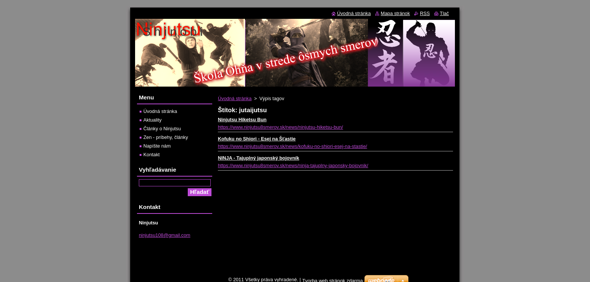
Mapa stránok (395, 13)
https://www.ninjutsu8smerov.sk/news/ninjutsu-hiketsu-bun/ (280, 127)
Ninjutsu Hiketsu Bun (242, 119)
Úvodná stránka (235, 98)
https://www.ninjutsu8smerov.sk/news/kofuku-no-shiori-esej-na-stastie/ (292, 146)
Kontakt (151, 154)
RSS (425, 13)
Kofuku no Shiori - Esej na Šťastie (257, 139)
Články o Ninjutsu (162, 128)
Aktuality (152, 120)
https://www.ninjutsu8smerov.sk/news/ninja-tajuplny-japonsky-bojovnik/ (293, 165)
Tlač (444, 13)
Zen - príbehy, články (165, 137)
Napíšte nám (157, 146)
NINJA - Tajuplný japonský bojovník (258, 158)
